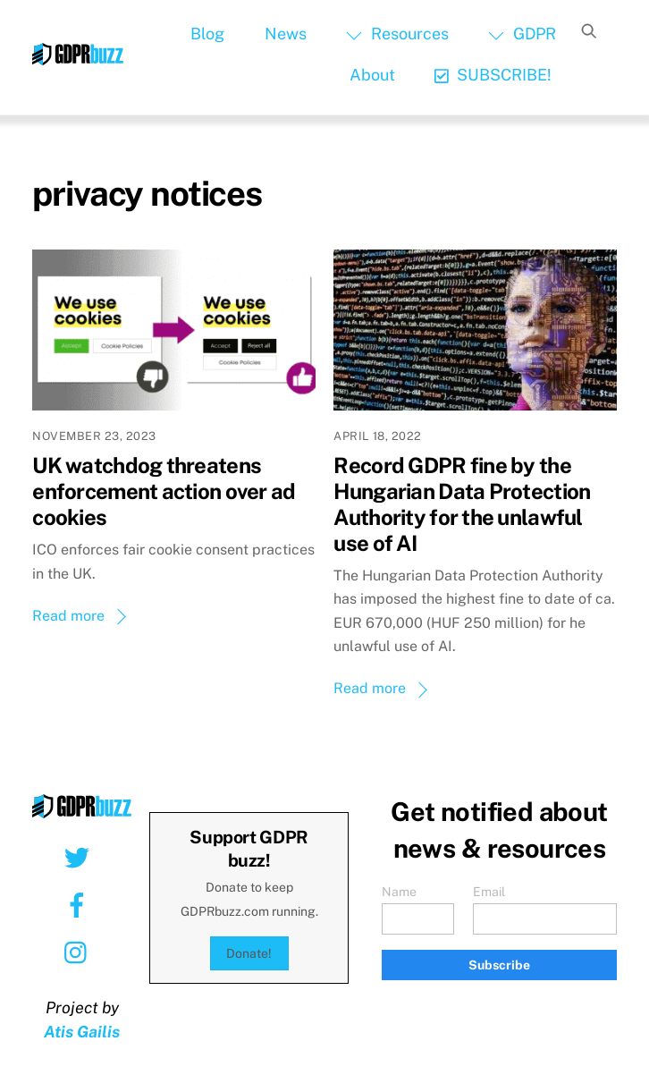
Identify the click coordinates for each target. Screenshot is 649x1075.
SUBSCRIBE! (493, 74)
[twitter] (80, 857)
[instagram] (80, 951)
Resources (397, 33)
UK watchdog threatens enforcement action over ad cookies (163, 491)
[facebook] (80, 904)
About (372, 74)
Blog (207, 33)
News (286, 33)
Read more (68, 615)
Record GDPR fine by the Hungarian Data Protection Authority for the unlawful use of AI (461, 503)
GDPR (521, 33)
